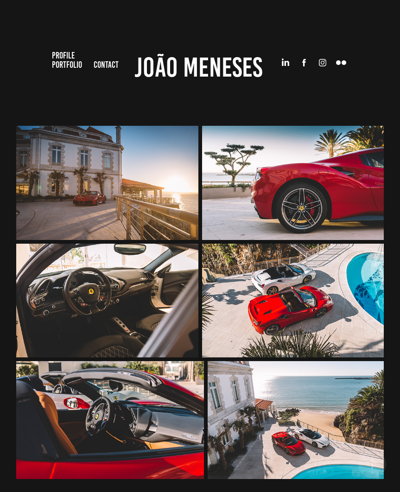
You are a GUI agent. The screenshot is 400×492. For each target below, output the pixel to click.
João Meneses (198, 67)
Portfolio (67, 65)
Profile (63, 55)
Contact (106, 65)
